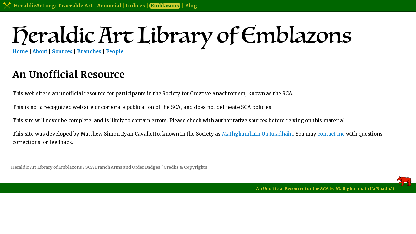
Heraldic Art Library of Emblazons (46, 167)
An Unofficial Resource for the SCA (292, 188)
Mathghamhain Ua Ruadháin (257, 134)
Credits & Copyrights (185, 167)
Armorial (109, 6)
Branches (89, 51)
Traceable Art (75, 6)
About (39, 51)
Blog (191, 6)
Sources (62, 51)
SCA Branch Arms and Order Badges (122, 167)
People (115, 51)
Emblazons (165, 6)
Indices (135, 6)
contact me (331, 134)
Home (20, 51)
